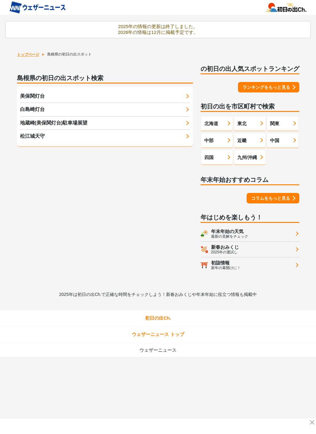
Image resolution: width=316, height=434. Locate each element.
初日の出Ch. (158, 318)
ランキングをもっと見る (266, 87)
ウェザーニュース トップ (158, 334)
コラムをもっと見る (270, 198)
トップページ (28, 54)
